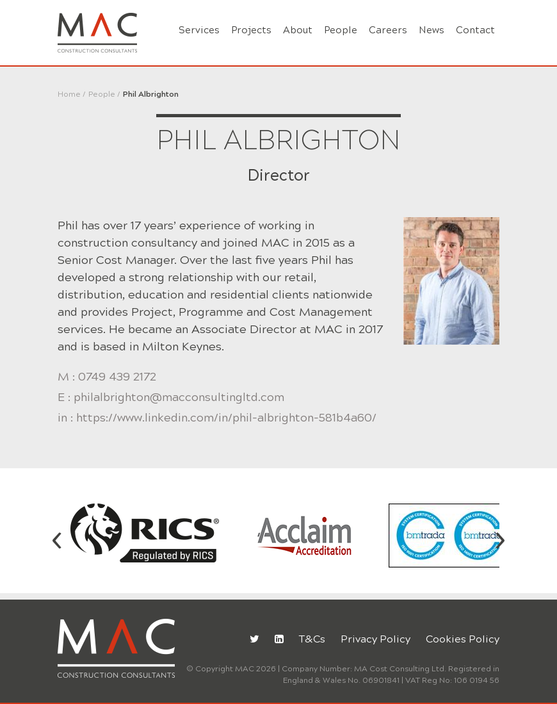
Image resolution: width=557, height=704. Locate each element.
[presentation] (57, 538)
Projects (251, 30)
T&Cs (312, 639)
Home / (72, 94)
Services (199, 30)
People (340, 30)
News (431, 30)
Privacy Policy (375, 639)
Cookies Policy (462, 639)
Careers (388, 30)
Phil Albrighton (151, 94)
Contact (475, 30)
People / (104, 94)
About (297, 30)
